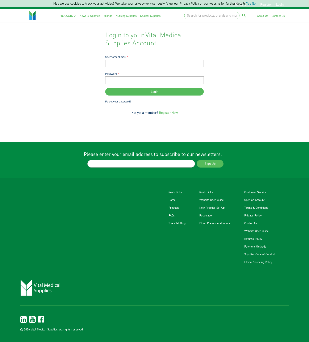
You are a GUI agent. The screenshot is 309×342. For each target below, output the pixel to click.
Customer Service (255, 192)
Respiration (206, 216)
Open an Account (254, 200)
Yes (248, 3)
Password (111, 74)
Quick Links (175, 192)
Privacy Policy (253, 216)
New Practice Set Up (212, 208)
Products (173, 208)
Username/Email (115, 57)
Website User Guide (211, 200)
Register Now (168, 113)
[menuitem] (68, 16)
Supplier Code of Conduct (259, 254)
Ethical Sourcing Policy (258, 262)
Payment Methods (255, 247)
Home (172, 200)
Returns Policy (253, 239)
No (254, 3)
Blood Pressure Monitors (214, 223)
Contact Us (251, 223)
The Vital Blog (176, 223)
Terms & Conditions (256, 208)
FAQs (171, 216)
